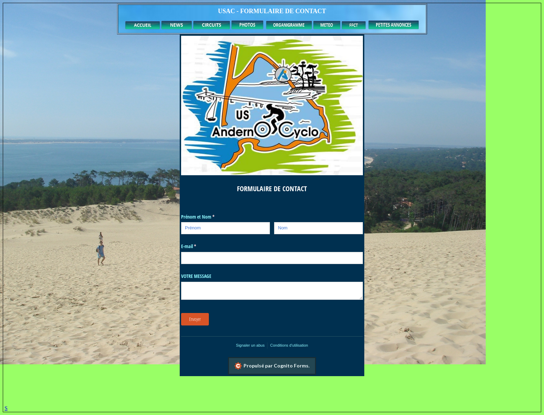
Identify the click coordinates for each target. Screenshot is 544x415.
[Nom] (318, 228)
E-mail (194, 246)
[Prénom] (225, 228)
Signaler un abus (250, 345)
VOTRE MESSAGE (196, 276)
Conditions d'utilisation (289, 345)
